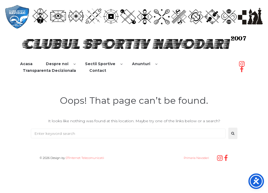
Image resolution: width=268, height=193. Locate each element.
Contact (97, 70)
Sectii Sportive (100, 63)
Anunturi (141, 63)
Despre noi (57, 63)
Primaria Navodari (196, 158)
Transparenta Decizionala (49, 70)
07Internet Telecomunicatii (85, 158)
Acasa (26, 63)
